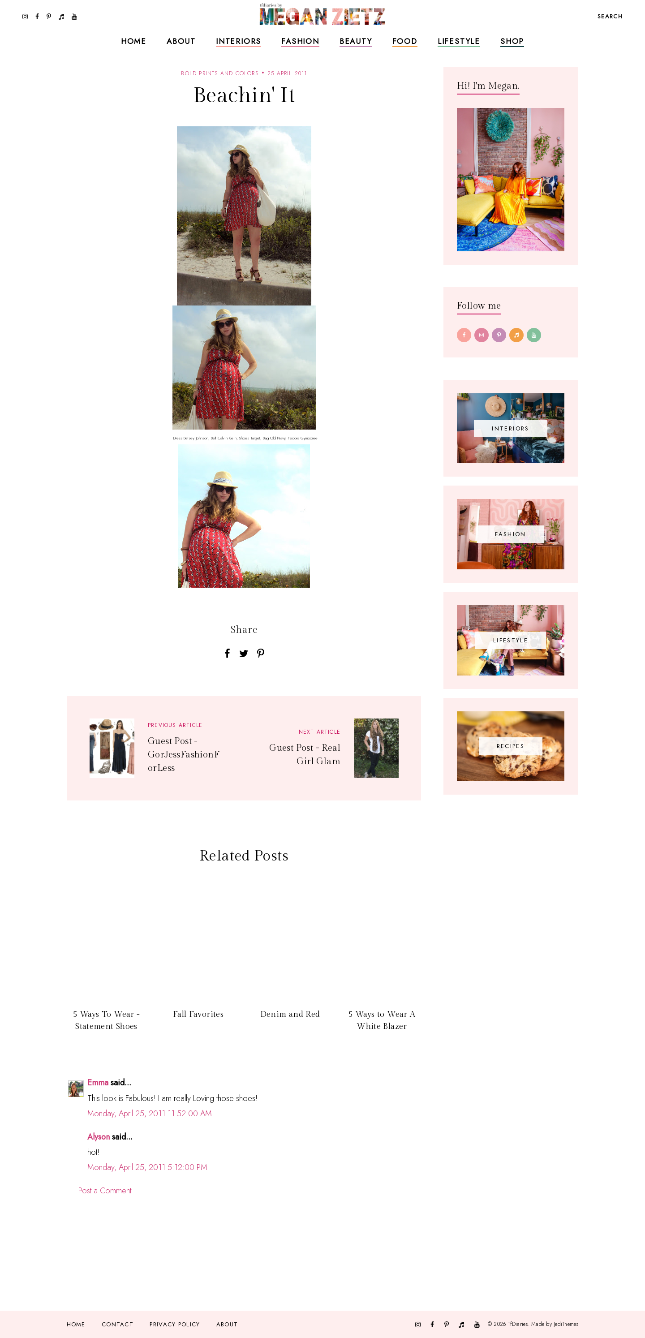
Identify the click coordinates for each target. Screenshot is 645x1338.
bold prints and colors (219, 73)
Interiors (238, 41)
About (181, 41)
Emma (97, 1082)
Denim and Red (290, 1014)
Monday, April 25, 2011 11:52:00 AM (149, 1113)
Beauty (356, 41)
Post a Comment (104, 1190)
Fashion (300, 41)
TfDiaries (518, 1324)
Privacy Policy (175, 1324)
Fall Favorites (198, 1014)
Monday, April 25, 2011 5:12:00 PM (147, 1167)
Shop (512, 41)
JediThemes (566, 1324)
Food (404, 41)
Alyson (98, 1137)
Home (133, 41)
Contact (117, 1324)
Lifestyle (459, 41)
